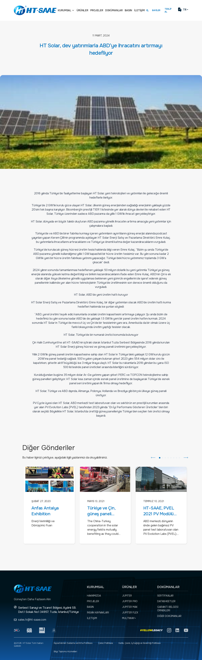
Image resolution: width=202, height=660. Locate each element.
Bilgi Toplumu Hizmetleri (65, 651)
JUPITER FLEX (130, 612)
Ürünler (82, 10)
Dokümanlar (114, 10)
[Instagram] (169, 630)
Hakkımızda (94, 595)
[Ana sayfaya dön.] (35, 10)
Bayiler (156, 10)
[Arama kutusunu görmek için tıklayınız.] (147, 10)
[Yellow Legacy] (151, 630)
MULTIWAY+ (129, 618)
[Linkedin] (177, 630)
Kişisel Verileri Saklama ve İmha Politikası (73, 643)
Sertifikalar (165, 595)
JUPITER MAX (129, 606)
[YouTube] (186, 630)
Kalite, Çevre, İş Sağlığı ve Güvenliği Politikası (140, 643)
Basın (128, 10)
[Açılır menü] (73, 10)
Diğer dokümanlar (169, 616)
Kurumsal (64, 10)
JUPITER (127, 595)
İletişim (139, 10)
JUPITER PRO (130, 601)
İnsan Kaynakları (98, 612)
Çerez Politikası (105, 643)
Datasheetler (166, 601)
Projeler (96, 10)
